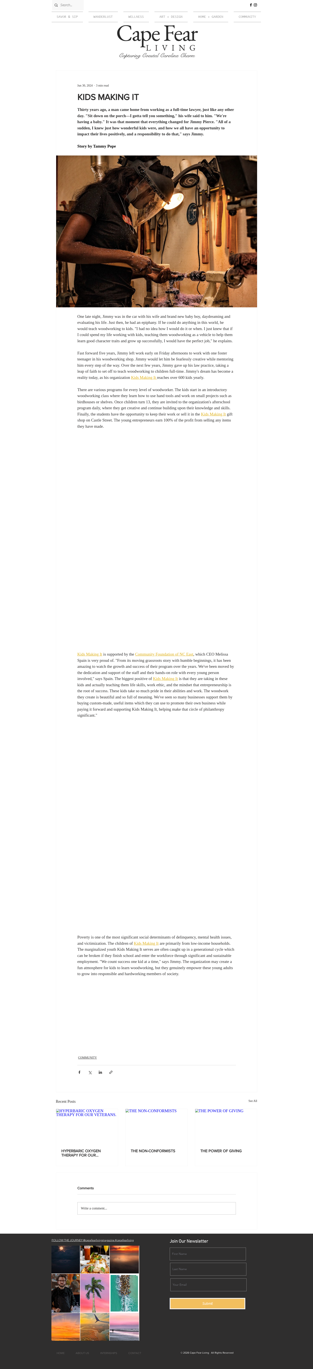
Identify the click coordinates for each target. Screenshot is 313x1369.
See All (253, 1101)
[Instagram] (255, 5)
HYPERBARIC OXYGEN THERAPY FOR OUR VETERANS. (81, 1153)
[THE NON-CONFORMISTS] (156, 1126)
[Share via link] (111, 1072)
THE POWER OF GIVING (221, 1151)
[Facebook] (251, 5)
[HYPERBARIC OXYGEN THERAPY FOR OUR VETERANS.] (87, 1126)
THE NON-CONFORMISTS (153, 1151)
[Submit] (207, 1303)
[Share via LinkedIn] (100, 1072)
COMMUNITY (87, 1057)
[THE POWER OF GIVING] (226, 1126)
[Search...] (67, 5)
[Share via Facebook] (79, 1072)
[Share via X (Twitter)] (90, 1072)
